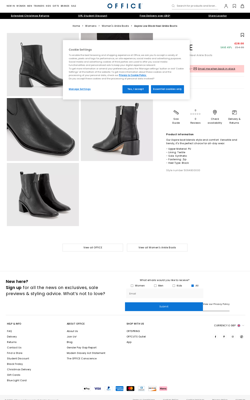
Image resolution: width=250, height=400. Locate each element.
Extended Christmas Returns (30, 15)
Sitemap (240, 394)
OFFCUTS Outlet (136, 331)
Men (29, 5)
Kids (48, 5)
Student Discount (18, 353)
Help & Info (14, 318)
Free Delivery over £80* (155, 15)
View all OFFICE (92, 247)
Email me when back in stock (216, 68)
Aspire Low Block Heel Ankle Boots (156, 26)
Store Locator (217, 15)
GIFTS (56, 5)
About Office (76, 318)
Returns (12, 337)
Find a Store (14, 348)
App (129, 337)
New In (11, 5)
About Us (72, 326)
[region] (126, 69)
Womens (90, 26)
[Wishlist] (232, 6)
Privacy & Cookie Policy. (133, 75)
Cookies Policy (171, 394)
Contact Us (14, 342)
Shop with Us (135, 318)
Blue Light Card (17, 375)
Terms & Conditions (144, 394)
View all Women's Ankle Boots (157, 247)
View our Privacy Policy (138, 304)
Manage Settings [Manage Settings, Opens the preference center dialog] (80, 89)
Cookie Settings (195, 394)
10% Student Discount (92, 15)
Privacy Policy (220, 394)
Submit (224, 293)
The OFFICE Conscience (82, 353)
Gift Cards (13, 369)
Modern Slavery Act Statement (86, 348)
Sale (73, 5)
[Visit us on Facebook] (215, 331)
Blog (70, 337)
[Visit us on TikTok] (241, 331)
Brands (65, 5)
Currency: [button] (229, 320)
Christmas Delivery (19, 364)
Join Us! (72, 331)
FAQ (9, 326)
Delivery (12, 331)
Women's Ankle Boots (115, 26)
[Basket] (240, 6)
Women (21, 5)
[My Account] (224, 6)
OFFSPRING (133, 326)
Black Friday (15, 359)
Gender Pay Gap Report (82, 342)
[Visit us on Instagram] (232, 331)
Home (76, 26)
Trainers (39, 5)
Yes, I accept (136, 89)
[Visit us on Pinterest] (224, 331)
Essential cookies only (167, 89)
